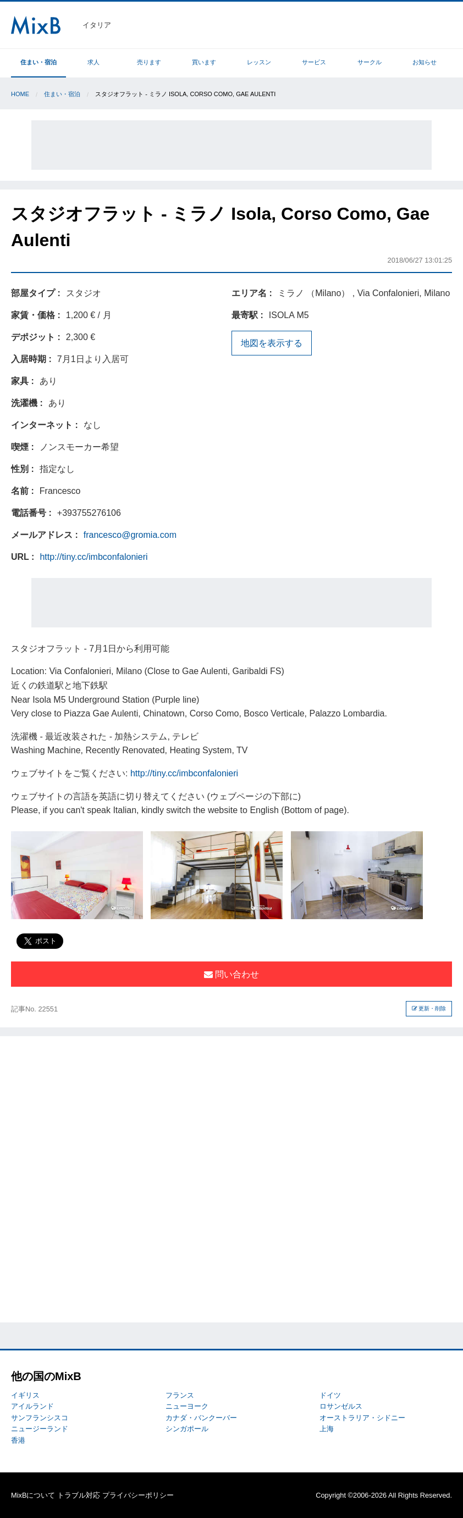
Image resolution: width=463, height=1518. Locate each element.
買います (204, 62)
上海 (326, 1429)
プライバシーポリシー (138, 1495)
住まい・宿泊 (38, 62)
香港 (18, 1440)
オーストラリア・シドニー (362, 1418)
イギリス (25, 1395)
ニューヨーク (187, 1406)
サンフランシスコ (39, 1418)
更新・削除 (429, 1008)
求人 (93, 62)
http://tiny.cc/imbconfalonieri (93, 556)
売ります (149, 62)
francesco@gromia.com (130, 535)
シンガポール (187, 1429)
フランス (180, 1395)
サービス (314, 62)
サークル (369, 62)
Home (20, 94)
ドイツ (330, 1395)
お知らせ (424, 62)
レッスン (259, 62)
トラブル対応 (78, 1495)
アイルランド (32, 1406)
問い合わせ (231, 974)
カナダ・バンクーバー (201, 1418)
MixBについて (33, 1495)
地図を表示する (271, 343)
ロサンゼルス (340, 1406)
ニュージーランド (39, 1429)
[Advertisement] (231, 145)
